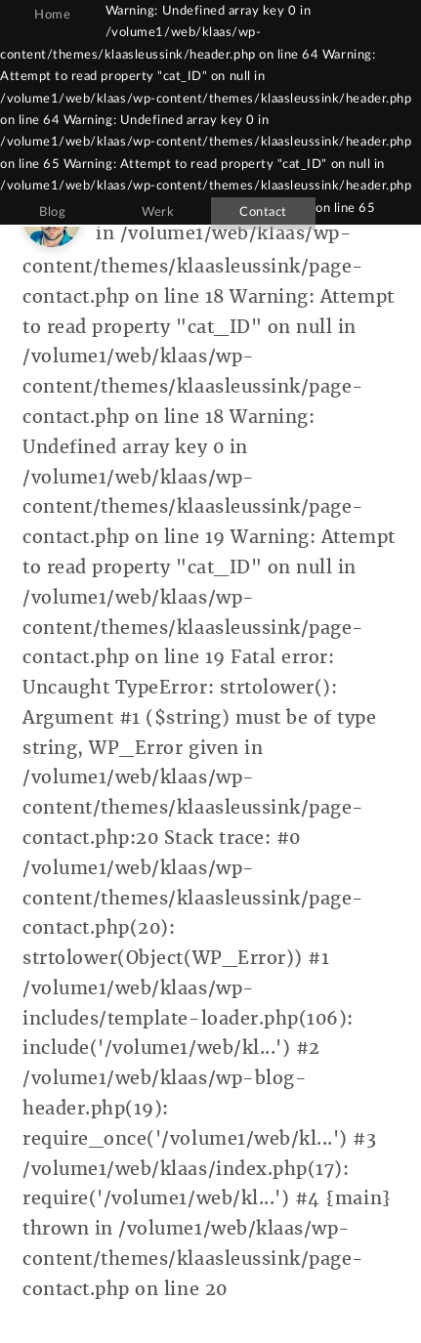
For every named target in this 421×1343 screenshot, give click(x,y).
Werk (158, 212)
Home (52, 15)
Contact (263, 212)
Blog (52, 212)
